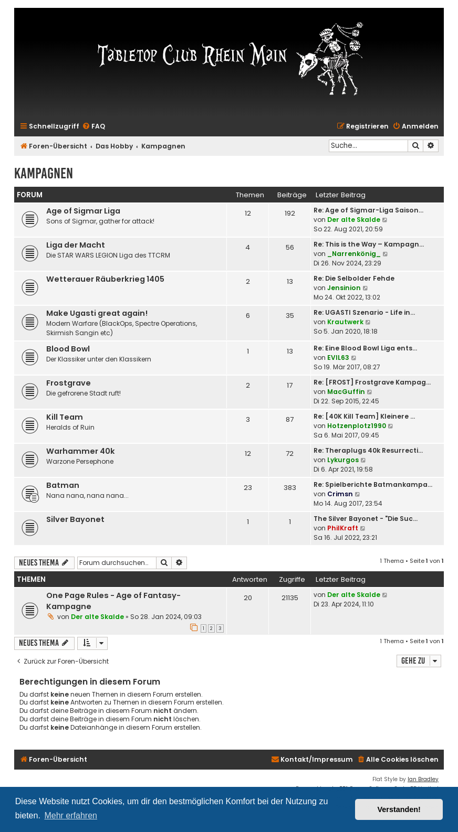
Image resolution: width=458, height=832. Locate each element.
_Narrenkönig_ (354, 253)
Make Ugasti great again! (97, 313)
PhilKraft (342, 528)
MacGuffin (346, 391)
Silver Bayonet (75, 519)
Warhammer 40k (80, 451)
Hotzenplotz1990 (356, 425)
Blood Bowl (68, 349)
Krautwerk (345, 321)
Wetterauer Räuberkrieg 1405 (105, 279)
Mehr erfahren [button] (70, 815)
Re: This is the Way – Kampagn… (369, 244)
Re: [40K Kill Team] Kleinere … (364, 416)
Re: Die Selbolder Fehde (354, 278)
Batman (62, 485)
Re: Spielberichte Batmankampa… (373, 484)
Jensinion (344, 287)
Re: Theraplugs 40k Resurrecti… (368, 450)
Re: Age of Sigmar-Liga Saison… (368, 210)
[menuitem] (93, 127)
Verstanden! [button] (399, 809)
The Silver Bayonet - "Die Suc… (366, 518)
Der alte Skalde (353, 219)
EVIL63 (338, 357)
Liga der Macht (75, 245)
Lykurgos (343, 459)
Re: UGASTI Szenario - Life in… (364, 312)
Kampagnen (43, 173)
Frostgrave (68, 383)
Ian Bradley (423, 779)
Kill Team (64, 417)
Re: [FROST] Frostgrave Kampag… (372, 382)
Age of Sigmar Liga (83, 211)
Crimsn (340, 493)
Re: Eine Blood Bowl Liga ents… (365, 348)
